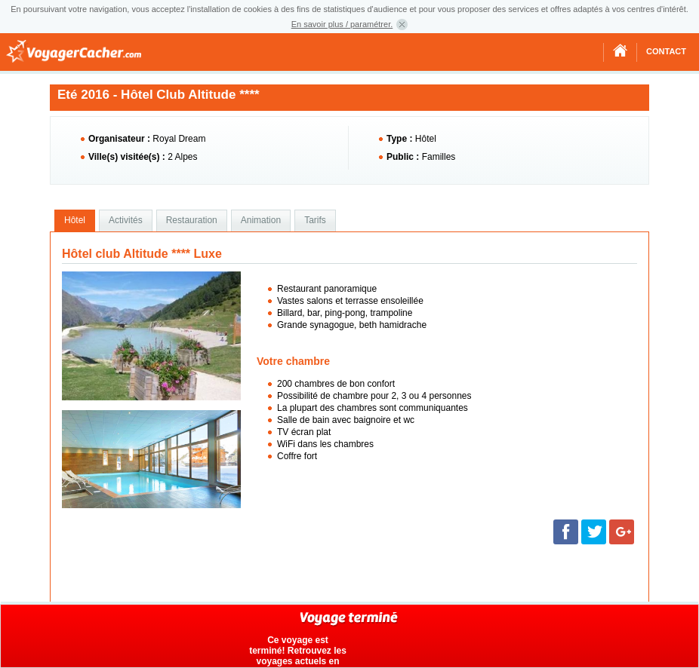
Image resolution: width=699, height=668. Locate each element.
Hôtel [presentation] (74, 220)
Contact (666, 51)
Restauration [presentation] (191, 220)
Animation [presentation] (261, 220)
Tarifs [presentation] (315, 220)
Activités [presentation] (126, 220)
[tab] (74, 221)
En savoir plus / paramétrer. (342, 24)
